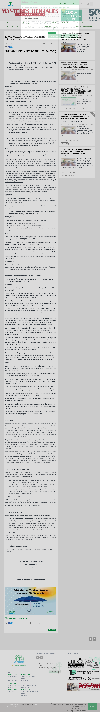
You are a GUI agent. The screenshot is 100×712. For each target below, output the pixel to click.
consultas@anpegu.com (28, 676)
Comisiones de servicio (80, 141)
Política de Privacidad (56, 704)
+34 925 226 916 (25, 689)
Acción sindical (36, 33)
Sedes (70, 4)
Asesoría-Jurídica (78, 23)
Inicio (59, 4)
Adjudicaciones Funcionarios (62, 27)
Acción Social (11, 27)
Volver (52, 33)
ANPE (64, 4)
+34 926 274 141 (12, 684)
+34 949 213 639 (25, 674)
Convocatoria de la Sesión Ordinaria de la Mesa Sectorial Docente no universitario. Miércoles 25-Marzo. (77, 151)
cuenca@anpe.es (13, 691)
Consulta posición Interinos (27, 27)
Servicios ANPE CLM (44, 27)
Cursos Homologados (26, 23)
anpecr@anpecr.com (14, 685)
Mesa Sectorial (10, 33)
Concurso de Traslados (63, 23)
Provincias (11, 23)
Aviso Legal (82, 704)
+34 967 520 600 (12, 674)
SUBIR (93, 706)
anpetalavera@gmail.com (28, 685)
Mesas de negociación (23, 33)
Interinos (66, 143)
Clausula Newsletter (79, 706)
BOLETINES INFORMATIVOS (83, 27)
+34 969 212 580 (12, 689)
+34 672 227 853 (25, 684)
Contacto (76, 4)
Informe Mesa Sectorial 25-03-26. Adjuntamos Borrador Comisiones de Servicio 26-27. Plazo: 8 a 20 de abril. (76, 117)
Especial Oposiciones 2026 (45, 23)
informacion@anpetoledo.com (29, 691)
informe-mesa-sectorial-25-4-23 (16, 618)
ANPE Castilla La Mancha (26, 704)
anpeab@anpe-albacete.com (12, 677)
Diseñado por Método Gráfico (76, 708)
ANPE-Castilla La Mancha (49, 43)
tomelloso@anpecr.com (27, 699)
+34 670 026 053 (25, 697)
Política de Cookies (71, 704)
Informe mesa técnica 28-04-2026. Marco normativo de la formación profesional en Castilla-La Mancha (75, 65)
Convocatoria (77, 57)
